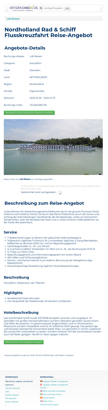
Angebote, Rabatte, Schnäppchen (54, 381)
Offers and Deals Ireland (50, 394)
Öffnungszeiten (11, 398)
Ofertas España (47, 398)
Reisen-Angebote (11, 402)
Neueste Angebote (12, 395)
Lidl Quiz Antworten (12, 388)
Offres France (46, 401)
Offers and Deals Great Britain (52, 391)
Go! (67, 8)
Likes (7, 392)
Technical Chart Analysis (49, 405)
